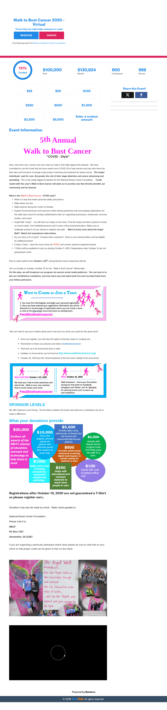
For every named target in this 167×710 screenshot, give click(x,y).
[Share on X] (127, 95)
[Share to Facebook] (141, 95)
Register (26, 35)
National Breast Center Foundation (49, 43)
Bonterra (90, 692)
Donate (51, 35)
